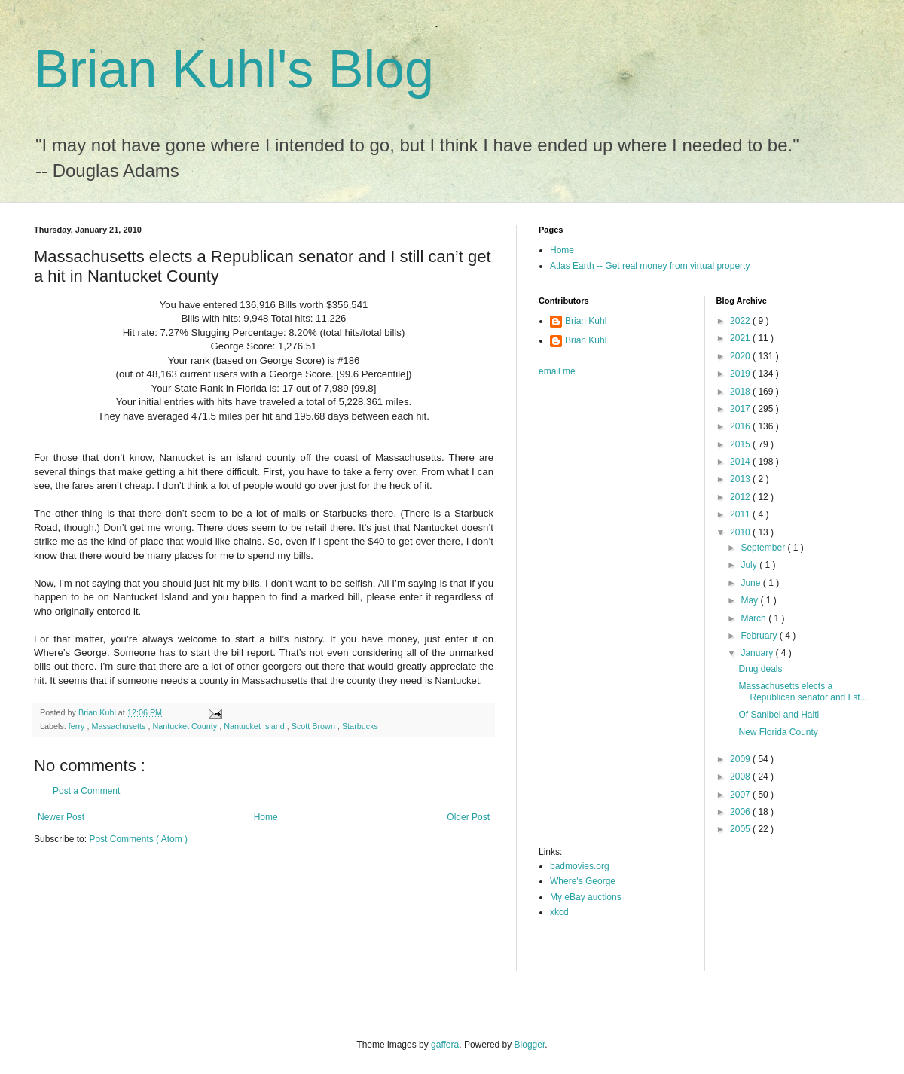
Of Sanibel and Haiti (778, 714)
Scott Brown (314, 726)
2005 (741, 829)
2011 (741, 514)
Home (266, 817)
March (754, 618)
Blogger (530, 1044)
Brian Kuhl (585, 321)
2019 (741, 373)
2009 (741, 759)
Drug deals (760, 669)
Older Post (468, 817)
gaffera (445, 1044)
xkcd (559, 912)
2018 (741, 391)
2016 (741, 426)
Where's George (582, 881)
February (760, 635)
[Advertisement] (599, 616)
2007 (741, 794)
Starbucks (360, 726)
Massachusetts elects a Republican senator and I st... (802, 691)
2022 (741, 321)
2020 (741, 356)
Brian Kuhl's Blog (234, 69)
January (758, 653)
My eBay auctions (586, 897)
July (750, 565)
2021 (741, 338)
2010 (741, 532)
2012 (741, 497)
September (764, 547)
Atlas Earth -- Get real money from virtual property (650, 266)
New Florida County (777, 732)
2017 (741, 409)
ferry (78, 726)
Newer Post (61, 817)
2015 (741, 444)
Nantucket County (185, 726)
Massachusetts (119, 726)
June (751, 583)
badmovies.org (579, 866)
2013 (741, 479)
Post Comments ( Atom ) (138, 839)
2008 (741, 776)
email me (557, 371)
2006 (741, 812)
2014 (741, 461)
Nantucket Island (255, 726)
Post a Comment (86, 791)
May (750, 600)
